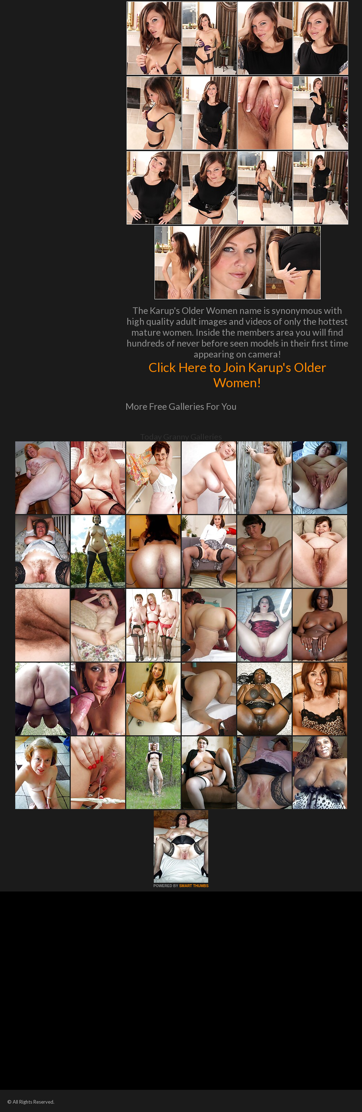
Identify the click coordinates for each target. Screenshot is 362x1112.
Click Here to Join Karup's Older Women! (237, 374)
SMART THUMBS (194, 886)
